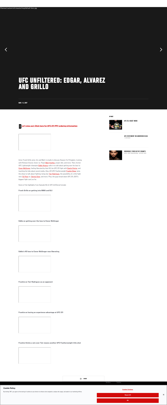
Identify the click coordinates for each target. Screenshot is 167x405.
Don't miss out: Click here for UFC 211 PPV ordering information (49, 126)
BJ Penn (25, 177)
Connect (115, 8)
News (43, 8)
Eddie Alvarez (43, 166)
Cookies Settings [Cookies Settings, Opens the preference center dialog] (127, 389)
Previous (7, 50)
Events (16, 8)
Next (160, 50)
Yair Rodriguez (54, 174)
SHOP (143, 8)
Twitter (119, 383)
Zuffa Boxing (134, 8)
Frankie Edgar (71, 171)
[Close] (163, 394)
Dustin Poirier (72, 168)
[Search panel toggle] (150, 8)
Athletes (34, 8)
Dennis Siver (35, 177)
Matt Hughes (50, 163)
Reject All (128, 395)
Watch (124, 8)
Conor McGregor (24, 168)
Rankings (25, 8)
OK (128, 400)
